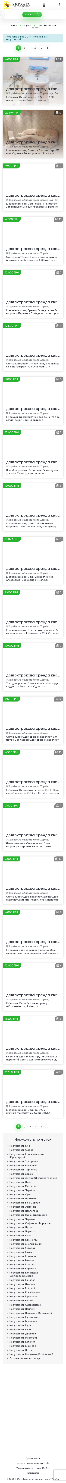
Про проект (33, 1458)
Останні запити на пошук (25, 1358)
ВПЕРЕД (47, 48)
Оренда (14, 25)
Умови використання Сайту (33, 1468)
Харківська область (46, 25)
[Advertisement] (33, 1403)
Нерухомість (20, 1145)
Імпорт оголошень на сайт (33, 1463)
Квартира (27, 25)
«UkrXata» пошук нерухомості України (40, 1479)
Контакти (33, 1472)
